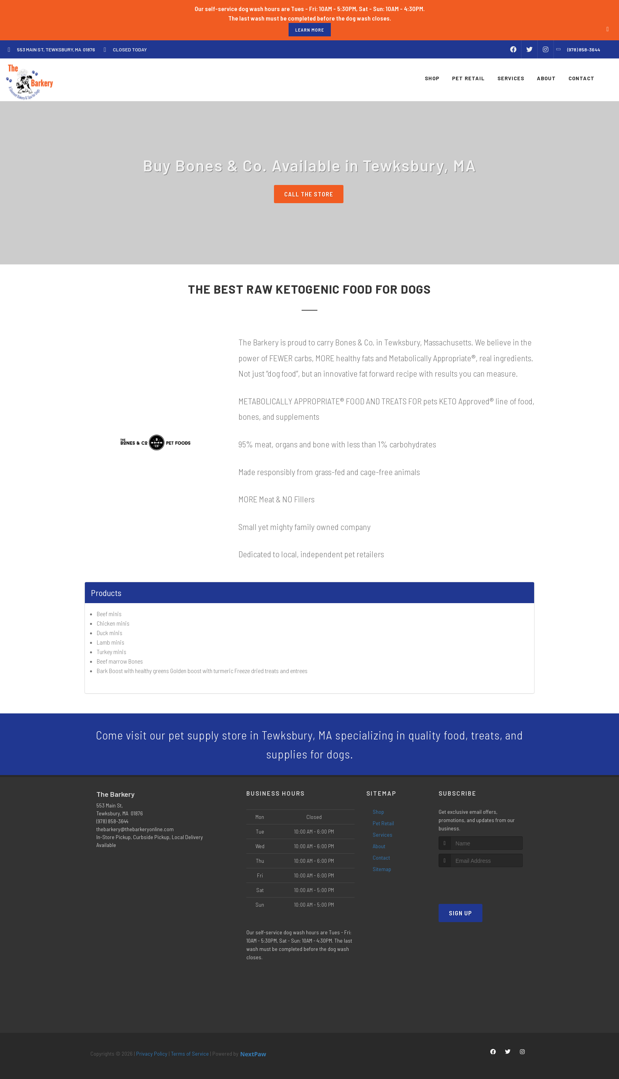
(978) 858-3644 (112, 821)
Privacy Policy (151, 1053)
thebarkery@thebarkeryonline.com (135, 829)
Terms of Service (190, 1053)
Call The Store (308, 194)
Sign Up (460, 913)
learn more (309, 29)
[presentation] (481, 882)
